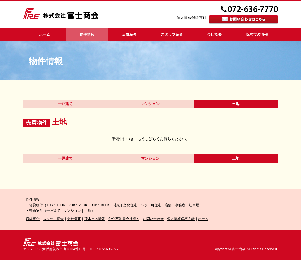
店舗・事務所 (175, 205)
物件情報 (87, 34)
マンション (150, 104)
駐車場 (194, 205)
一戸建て (65, 104)
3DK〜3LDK (100, 205)
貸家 (116, 205)
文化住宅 (130, 205)
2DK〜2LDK (78, 205)
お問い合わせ (153, 219)
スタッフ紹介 (172, 34)
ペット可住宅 (151, 205)
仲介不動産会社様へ (123, 219)
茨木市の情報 (257, 34)
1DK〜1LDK (55, 205)
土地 (87, 211)
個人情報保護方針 (191, 17)
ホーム (44, 34)
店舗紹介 (129, 34)
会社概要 (214, 34)
